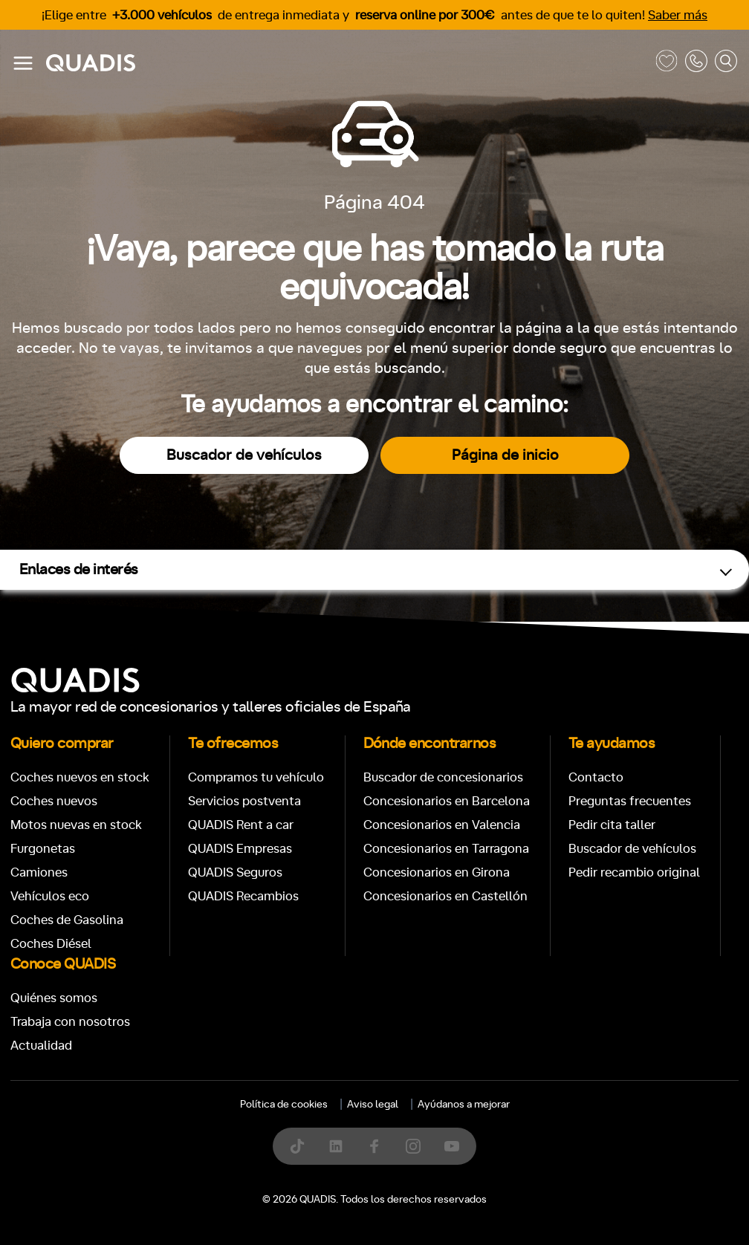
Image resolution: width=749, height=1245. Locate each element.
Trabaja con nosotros (70, 1021)
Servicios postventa (244, 801)
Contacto (595, 777)
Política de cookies (284, 1104)
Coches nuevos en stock (79, 777)
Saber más (677, 15)
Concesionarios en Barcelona (446, 801)
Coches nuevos (53, 801)
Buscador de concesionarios (443, 777)
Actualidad (41, 1045)
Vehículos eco (49, 896)
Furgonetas (42, 848)
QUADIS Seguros (235, 872)
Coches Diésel (50, 943)
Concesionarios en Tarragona (446, 848)
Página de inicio (505, 455)
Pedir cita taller (611, 825)
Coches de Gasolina (66, 920)
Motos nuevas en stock (76, 825)
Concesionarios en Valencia (441, 825)
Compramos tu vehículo (256, 777)
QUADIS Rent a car (241, 825)
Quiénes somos (53, 998)
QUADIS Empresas (240, 848)
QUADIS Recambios (243, 896)
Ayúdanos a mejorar (464, 1104)
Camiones (39, 872)
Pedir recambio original (634, 872)
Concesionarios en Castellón (445, 896)
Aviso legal (372, 1104)
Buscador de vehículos (244, 455)
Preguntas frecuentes (629, 801)
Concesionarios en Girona (436, 872)
